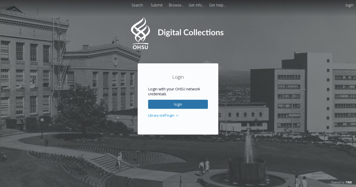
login (178, 104)
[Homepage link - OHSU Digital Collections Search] (178, 47)
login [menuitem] (349, 5)
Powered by (341, 182)
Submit (157, 5)
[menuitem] (177, 5)
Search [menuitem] (137, 5)
